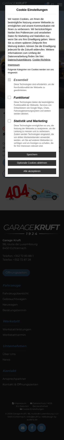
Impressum (14, 64)
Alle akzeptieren (32, 171)
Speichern (32, 154)
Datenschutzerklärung (19, 59)
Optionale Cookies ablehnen (32, 162)
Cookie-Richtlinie (41, 59)
